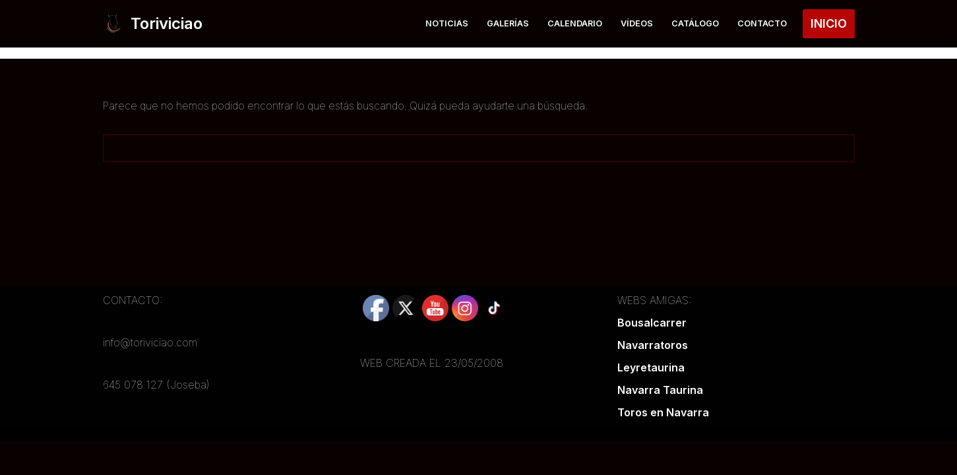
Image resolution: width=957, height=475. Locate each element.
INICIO (829, 23)
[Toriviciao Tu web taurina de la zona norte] (152, 24)
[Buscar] (464, 148)
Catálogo (695, 23)
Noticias (446, 23)
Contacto (762, 23)
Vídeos (637, 23)
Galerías (508, 23)
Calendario (574, 23)
